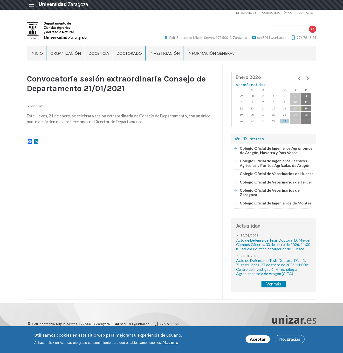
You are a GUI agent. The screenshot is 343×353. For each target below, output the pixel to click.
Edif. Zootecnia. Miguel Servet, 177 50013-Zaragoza (208, 37)
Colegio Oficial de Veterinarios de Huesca (277, 173)
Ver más (273, 283)
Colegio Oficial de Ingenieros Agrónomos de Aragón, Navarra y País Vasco (276, 150)
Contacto (305, 12)
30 (284, 120)
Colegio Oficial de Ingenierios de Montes (276, 203)
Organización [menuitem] (65, 53)
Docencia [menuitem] (99, 53)
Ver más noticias (250, 84)
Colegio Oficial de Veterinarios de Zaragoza (270, 192)
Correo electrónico (277, 12)
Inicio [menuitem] (36, 53)
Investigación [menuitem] (164, 53)
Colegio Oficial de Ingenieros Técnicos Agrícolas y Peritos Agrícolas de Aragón (275, 162)
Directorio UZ (246, 12)
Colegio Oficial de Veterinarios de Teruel (276, 182)
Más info (170, 342)
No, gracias (289, 339)
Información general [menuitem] (210, 53)
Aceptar (258, 339)
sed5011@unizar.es (271, 37)
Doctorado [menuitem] (129, 53)
